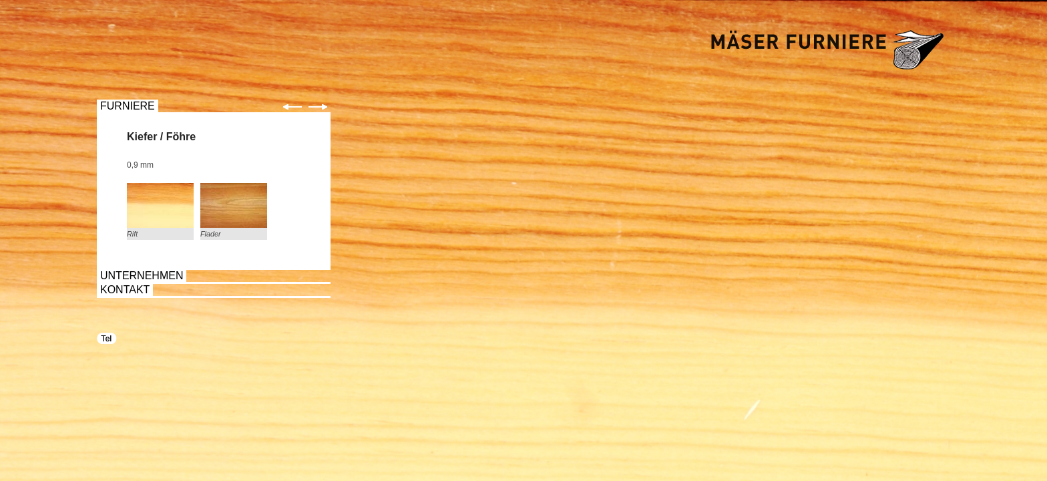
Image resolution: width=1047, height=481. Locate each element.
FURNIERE (127, 106)
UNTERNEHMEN (141, 275)
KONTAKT (125, 289)
